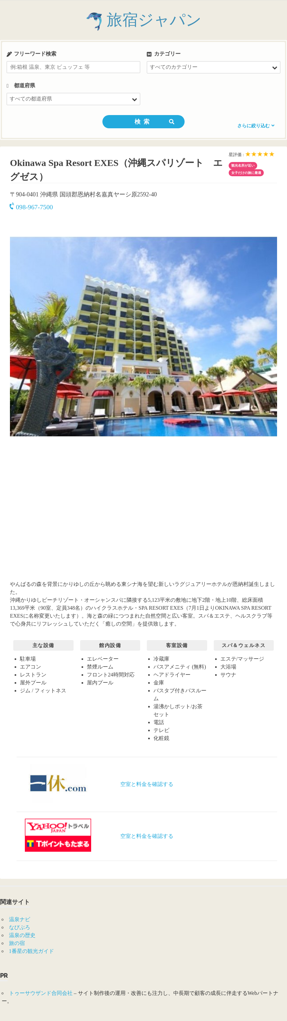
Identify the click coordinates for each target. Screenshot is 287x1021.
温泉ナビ (19, 919)
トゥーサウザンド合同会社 (41, 993)
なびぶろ (19, 927)
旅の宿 (17, 943)
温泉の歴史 (22, 935)
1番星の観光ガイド (31, 951)
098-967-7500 (31, 207)
